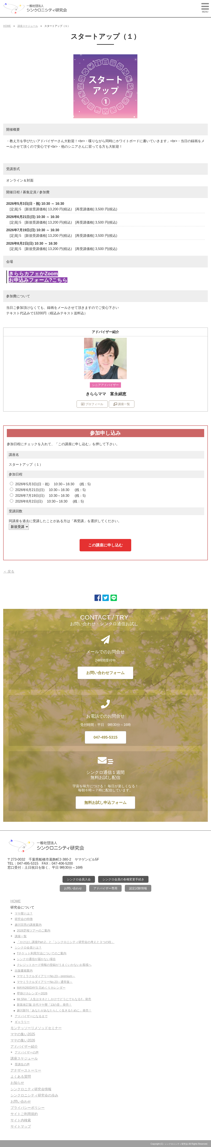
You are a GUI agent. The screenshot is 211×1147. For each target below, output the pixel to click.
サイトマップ (20, 1126)
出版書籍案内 (24, 970)
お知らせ (17, 1083)
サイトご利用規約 (24, 1114)
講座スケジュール (27, 26)
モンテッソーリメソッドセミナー (36, 1028)
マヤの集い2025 (22, 1034)
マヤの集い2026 (22, 1040)
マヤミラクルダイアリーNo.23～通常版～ (45, 982)
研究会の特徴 (24, 919)
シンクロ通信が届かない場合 (36, 959)
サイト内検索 (20, 1120)
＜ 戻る (8, 571)
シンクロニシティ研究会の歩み (34, 1095)
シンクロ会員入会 (79, 879)
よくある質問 (20, 1076)
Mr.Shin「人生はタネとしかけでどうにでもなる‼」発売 (54, 999)
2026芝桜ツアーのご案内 (33, 930)
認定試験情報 (138, 888)
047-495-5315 (105, 737)
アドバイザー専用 (105, 888)
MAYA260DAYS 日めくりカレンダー (41, 987)
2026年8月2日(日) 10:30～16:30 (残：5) (47, 501)
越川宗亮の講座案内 (28, 924)
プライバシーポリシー (27, 1107)
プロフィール (92, 404)
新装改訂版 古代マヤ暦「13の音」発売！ (44, 1004)
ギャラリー (22, 1022)
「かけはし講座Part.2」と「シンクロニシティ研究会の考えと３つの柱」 (65, 942)
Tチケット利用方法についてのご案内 (42, 953)
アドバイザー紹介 (24, 1046)
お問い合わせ (73, 888)
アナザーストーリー (25, 1070)
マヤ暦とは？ (24, 913)
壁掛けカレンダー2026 (32, 993)
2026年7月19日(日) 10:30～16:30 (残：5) (48, 495)
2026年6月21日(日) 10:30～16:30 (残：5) (48, 490)
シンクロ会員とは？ (28, 947)
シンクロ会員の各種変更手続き (123, 879)
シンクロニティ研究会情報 (30, 1089)
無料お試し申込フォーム (105, 802)
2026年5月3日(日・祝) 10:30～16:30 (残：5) (50, 484)
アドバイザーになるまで (31, 1016)
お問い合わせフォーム (105, 673)
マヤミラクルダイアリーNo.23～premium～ (46, 976)
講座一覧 (121, 404)
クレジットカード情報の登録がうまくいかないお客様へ (54, 964)
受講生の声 (22, 1064)
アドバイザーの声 (27, 1052)
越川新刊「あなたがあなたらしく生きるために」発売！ (54, 1010)
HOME (7, 26)
